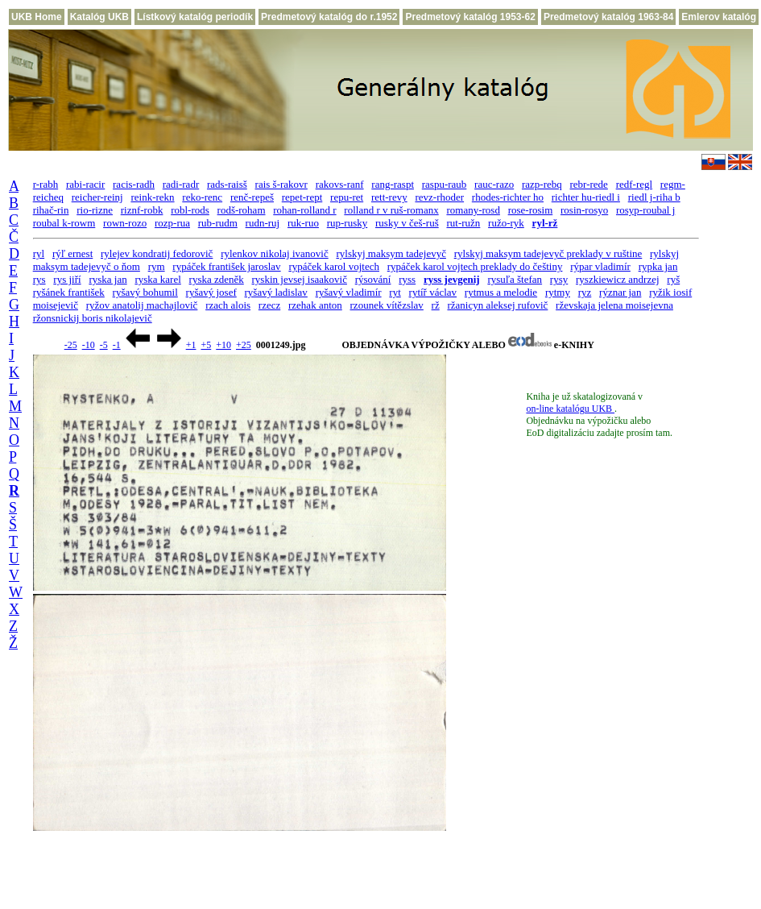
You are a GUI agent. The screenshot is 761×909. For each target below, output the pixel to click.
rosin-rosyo (584, 210)
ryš (673, 279)
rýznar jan (620, 292)
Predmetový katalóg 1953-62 (470, 17)
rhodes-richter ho (508, 197)
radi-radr (181, 184)
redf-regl (634, 184)
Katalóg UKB (99, 17)
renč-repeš (252, 197)
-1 (117, 345)
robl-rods (190, 210)
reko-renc (202, 197)
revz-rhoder (439, 197)
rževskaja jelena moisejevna (614, 305)
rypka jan (658, 266)
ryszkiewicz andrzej (618, 279)
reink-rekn (152, 197)
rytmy (557, 292)
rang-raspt (392, 184)
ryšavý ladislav (276, 292)
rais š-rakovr (281, 184)
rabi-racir (85, 184)
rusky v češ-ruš (407, 223)
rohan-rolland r (304, 210)
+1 (191, 345)
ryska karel (157, 279)
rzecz (269, 305)
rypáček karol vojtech (333, 266)
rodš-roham (241, 210)
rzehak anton (315, 305)
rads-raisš (227, 184)
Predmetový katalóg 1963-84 (608, 17)
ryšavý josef (211, 292)
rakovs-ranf (340, 184)
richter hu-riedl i (586, 197)
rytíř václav (433, 292)
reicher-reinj (97, 197)
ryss (407, 279)
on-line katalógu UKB (570, 408)
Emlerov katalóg (718, 17)
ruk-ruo (303, 223)
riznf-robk (142, 210)
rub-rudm (218, 223)
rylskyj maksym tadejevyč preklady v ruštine (548, 253)
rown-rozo (125, 223)
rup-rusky (347, 223)
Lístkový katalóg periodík (195, 17)
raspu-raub (444, 184)
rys (39, 279)
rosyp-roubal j (645, 210)
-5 (104, 345)
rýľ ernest (72, 253)
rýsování (373, 279)
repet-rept (302, 197)
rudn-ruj (263, 223)
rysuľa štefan (514, 279)
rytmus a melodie (501, 292)
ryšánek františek (69, 292)
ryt (394, 292)
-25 (70, 345)
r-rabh (46, 184)
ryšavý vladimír (349, 292)
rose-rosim (530, 210)
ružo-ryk (506, 223)
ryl (38, 253)
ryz (585, 292)
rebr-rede (589, 184)
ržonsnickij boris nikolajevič (92, 318)
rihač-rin (51, 210)
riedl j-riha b (654, 197)
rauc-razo (494, 184)
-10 (88, 345)
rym (156, 266)
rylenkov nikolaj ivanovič (275, 253)
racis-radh (134, 184)
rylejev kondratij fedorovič (157, 253)
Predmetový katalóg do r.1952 (329, 17)
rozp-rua (172, 223)
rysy (559, 279)
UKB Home (36, 17)
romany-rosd (472, 210)
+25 (243, 345)
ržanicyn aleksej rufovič (497, 305)
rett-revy (389, 197)
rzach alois (227, 305)
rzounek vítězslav (387, 305)
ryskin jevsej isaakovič (299, 279)
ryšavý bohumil (145, 292)
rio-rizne (95, 210)
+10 (223, 345)
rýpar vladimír (600, 266)
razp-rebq (542, 184)
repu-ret (346, 197)
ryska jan (107, 279)
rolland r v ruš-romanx (391, 210)
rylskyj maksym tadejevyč (390, 253)
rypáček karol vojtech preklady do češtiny (475, 266)
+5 (206, 345)
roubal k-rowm (64, 223)
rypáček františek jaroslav (226, 266)
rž (436, 305)
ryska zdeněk (216, 279)
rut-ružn (463, 223)
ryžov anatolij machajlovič (142, 305)
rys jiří (67, 279)
